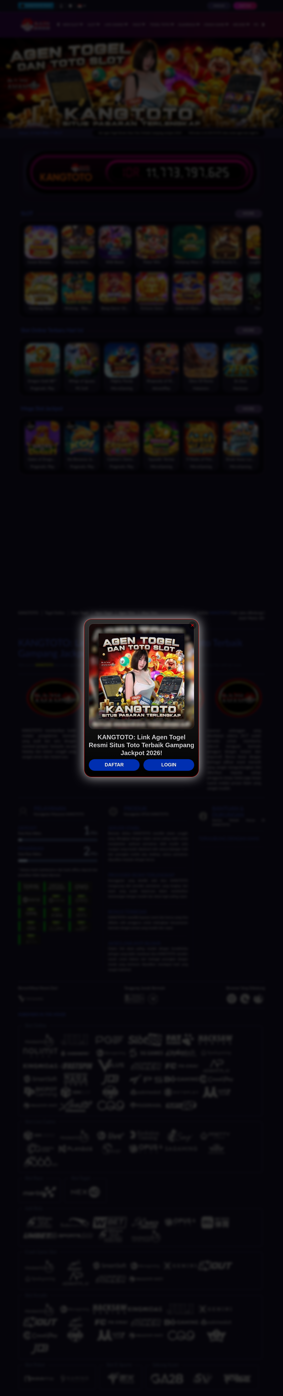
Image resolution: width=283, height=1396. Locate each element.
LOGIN (168, 765)
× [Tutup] (192, 625)
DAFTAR (114, 765)
